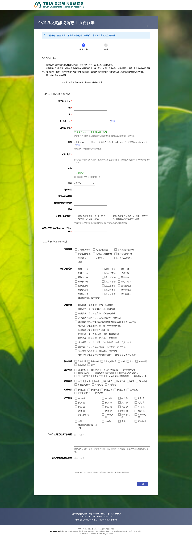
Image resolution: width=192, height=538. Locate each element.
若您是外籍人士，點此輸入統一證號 (90, 132)
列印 (147, 26)
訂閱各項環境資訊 (64, 216)
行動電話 (67, 154)
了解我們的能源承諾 (135, 531)
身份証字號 (66, 127)
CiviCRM (92, 534)
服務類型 (68, 304)
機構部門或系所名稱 (63, 202)
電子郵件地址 (65, 101)
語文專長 (68, 398)
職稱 (70, 209)
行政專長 (68, 361)
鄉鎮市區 (68, 189)
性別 (70, 142)
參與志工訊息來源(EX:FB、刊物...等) (57, 230)
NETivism (109, 534)
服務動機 (68, 249)
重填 (113, 121)
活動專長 (68, 389)
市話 (70, 168)
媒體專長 (68, 381)
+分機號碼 (79, 172)
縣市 (70, 183)
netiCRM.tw (55, 531)
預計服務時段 (66, 268)
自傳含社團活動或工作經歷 (59, 434)
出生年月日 (66, 121)
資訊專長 (68, 369)
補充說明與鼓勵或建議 (62, 457)
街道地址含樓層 (65, 196)
